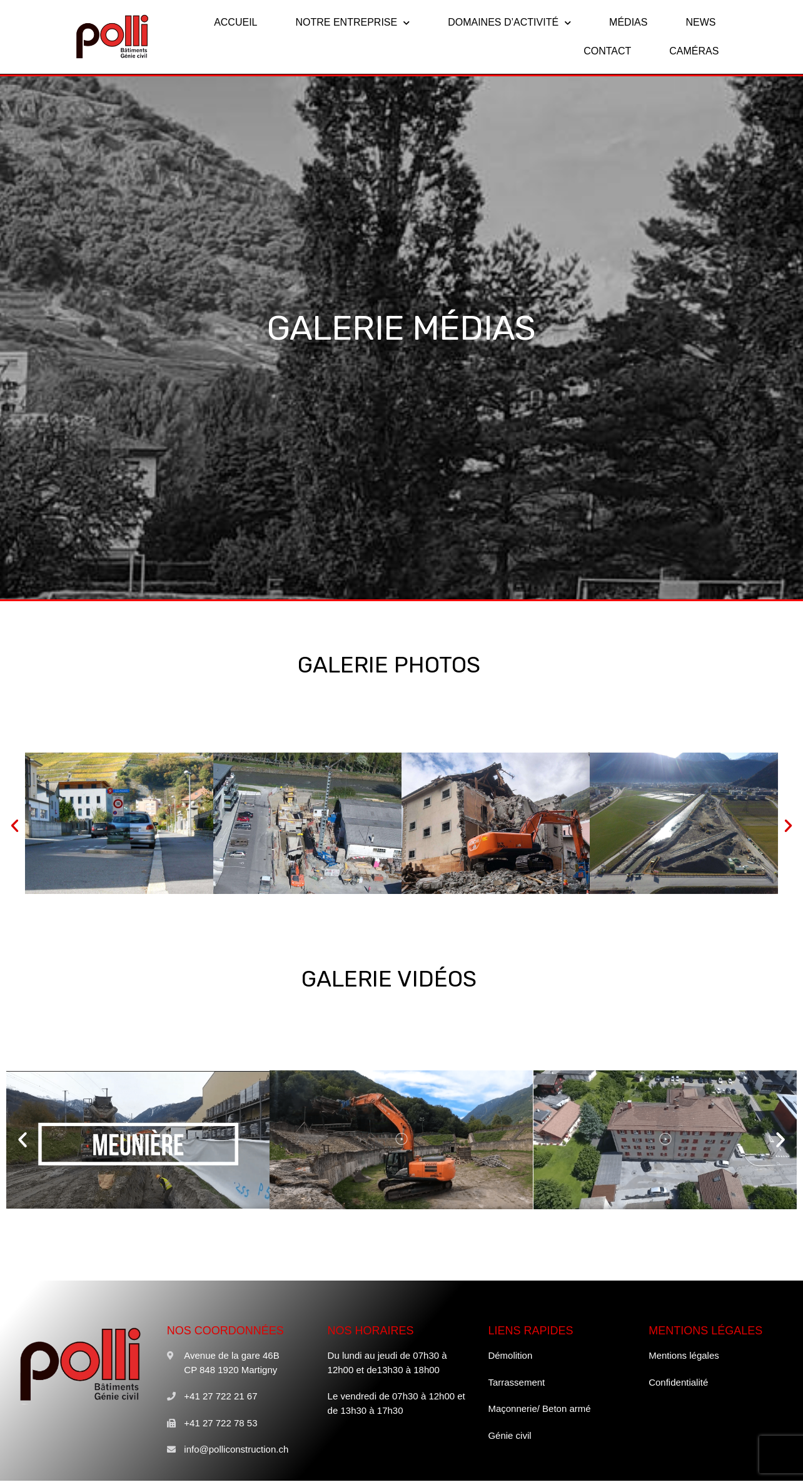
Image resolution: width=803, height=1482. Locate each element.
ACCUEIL (235, 22)
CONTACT (607, 51)
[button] (14, 825)
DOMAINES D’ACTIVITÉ (509, 22)
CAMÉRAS (694, 51)
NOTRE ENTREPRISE (352, 22)
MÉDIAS (628, 22)
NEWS (700, 22)
